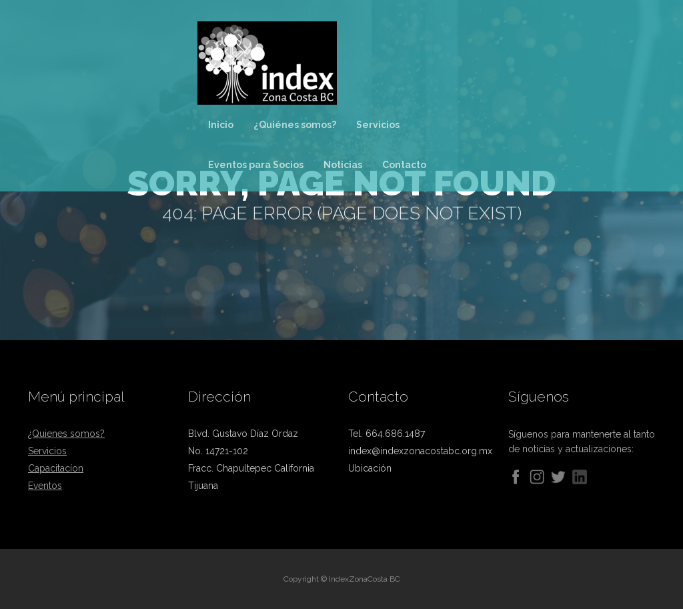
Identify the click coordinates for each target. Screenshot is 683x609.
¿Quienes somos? (66, 433)
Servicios (378, 124)
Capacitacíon (55, 468)
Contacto (404, 164)
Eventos (45, 485)
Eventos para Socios (255, 164)
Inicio (220, 124)
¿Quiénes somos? (294, 124)
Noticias (342, 164)
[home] (297, 61)
